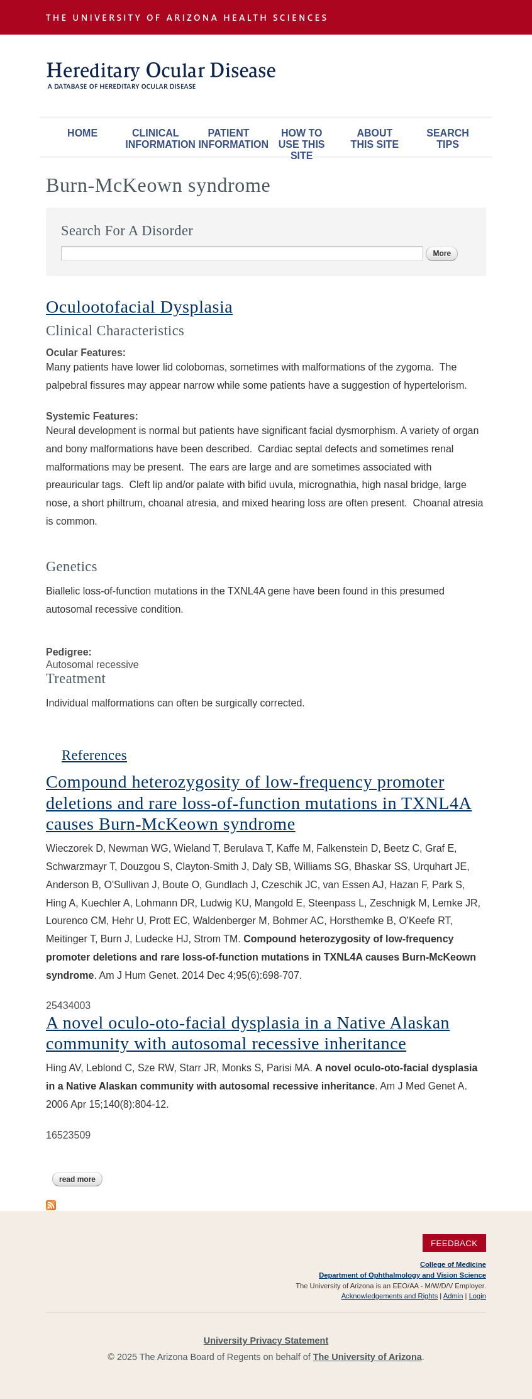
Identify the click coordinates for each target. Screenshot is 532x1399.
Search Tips (447, 139)
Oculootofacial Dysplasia (139, 306)
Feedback (454, 1242)
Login (477, 1296)
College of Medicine (453, 1264)
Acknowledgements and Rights (389, 1296)
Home (82, 133)
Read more (81, 1179)
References (94, 755)
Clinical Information (158, 139)
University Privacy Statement (266, 1340)
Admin (453, 1296)
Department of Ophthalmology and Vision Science (402, 1275)
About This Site (375, 139)
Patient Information (231, 139)
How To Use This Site (302, 142)
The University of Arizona (367, 1357)
